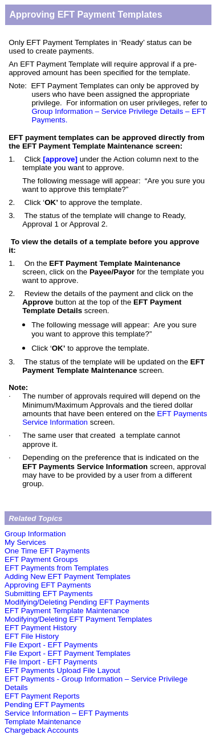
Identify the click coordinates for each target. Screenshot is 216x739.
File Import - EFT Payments (51, 662)
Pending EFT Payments (45, 704)
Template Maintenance (43, 721)
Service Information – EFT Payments (67, 713)
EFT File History (32, 636)
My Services (25, 542)
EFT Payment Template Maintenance (67, 610)
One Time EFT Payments (47, 551)
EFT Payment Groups (41, 559)
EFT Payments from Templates (56, 568)
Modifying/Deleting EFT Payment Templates (78, 619)
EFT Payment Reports (42, 696)
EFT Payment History (40, 627)
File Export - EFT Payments (51, 645)
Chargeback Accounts (42, 730)
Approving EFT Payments (48, 585)
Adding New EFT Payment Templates (68, 576)
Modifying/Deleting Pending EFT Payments (77, 602)
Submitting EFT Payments (49, 593)
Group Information (35, 533)
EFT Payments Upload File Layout (62, 670)
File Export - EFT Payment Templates (68, 653)
